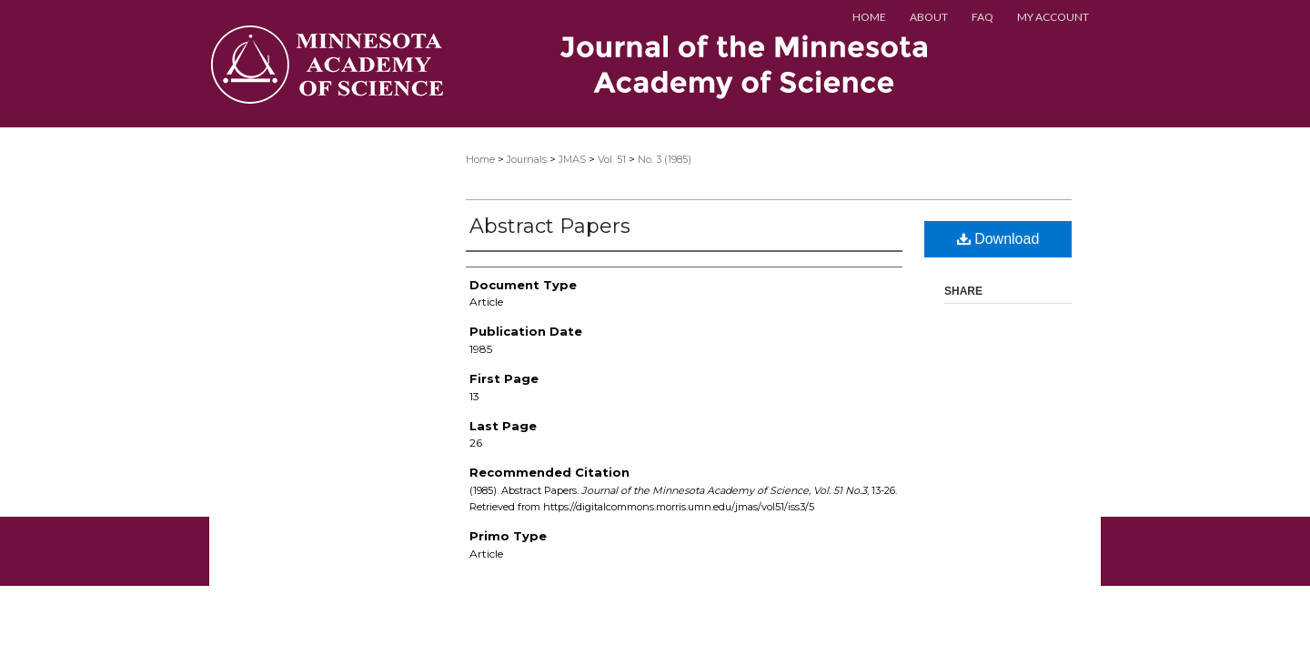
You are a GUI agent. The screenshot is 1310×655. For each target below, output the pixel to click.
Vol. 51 (612, 159)
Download (998, 239)
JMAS (572, 159)
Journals (527, 159)
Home (480, 159)
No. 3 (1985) (664, 159)
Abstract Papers (549, 226)
